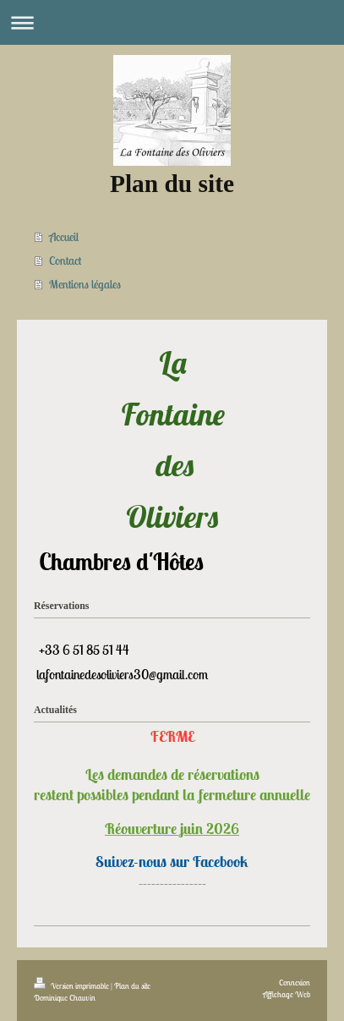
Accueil (64, 236)
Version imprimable (72, 985)
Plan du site (132, 985)
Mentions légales (85, 284)
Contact (65, 260)
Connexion (294, 982)
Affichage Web (286, 994)
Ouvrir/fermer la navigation (172, 22)
